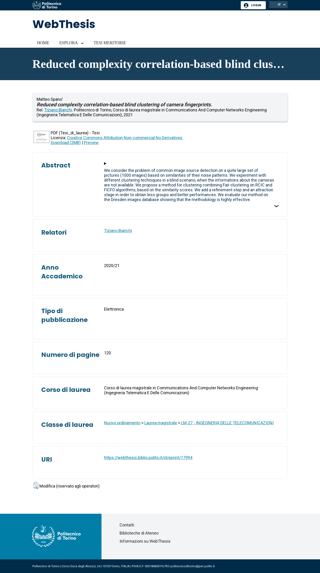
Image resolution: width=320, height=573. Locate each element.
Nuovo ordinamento (122, 422)
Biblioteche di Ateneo (139, 533)
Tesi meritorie (110, 43)
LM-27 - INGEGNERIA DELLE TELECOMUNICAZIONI (227, 422)
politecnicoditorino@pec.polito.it (193, 566)
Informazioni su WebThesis (145, 541)
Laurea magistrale (160, 422)
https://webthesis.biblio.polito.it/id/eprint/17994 (148, 457)
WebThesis (63, 24)
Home (43, 43)
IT (279, 4)
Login (256, 5)
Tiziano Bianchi (58, 109)
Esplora (68, 43)
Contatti (127, 525)
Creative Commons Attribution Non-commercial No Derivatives (124, 137)
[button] (35, 485)
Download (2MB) (66, 142)
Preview (91, 142)
